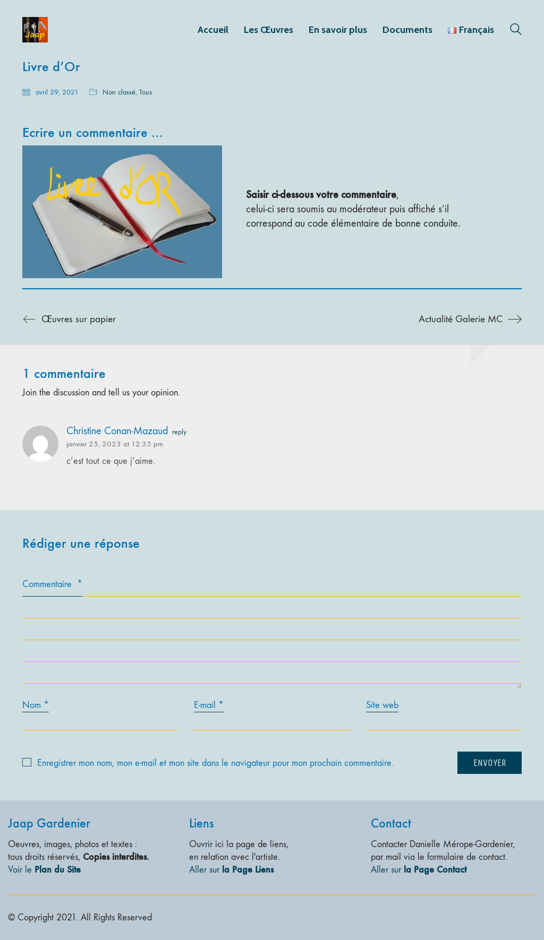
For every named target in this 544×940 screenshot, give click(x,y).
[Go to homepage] (35, 29)
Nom (35, 705)
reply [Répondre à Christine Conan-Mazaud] (179, 432)
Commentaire (52, 584)
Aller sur (231, 869)
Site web (382, 705)
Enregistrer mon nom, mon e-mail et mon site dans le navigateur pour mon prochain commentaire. (215, 763)
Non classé (119, 92)
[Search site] (516, 30)
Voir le (44, 869)
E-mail (209, 705)
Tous (145, 92)
